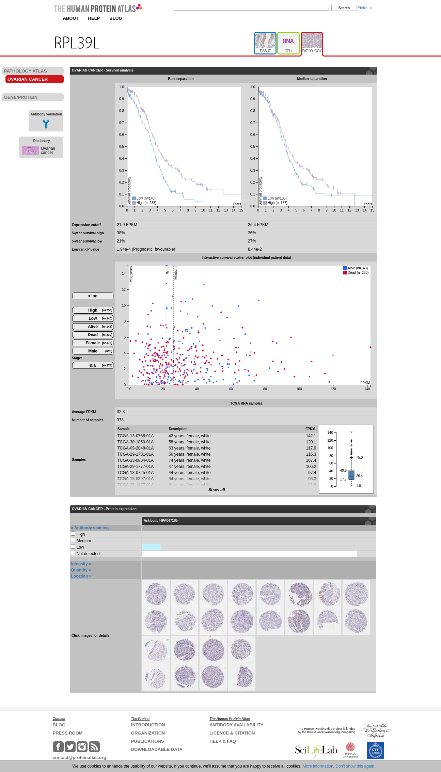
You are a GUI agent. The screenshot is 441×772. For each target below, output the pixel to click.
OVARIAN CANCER (27, 79)
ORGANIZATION (148, 733)
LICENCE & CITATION (232, 733)
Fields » (365, 7)
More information (318, 766)
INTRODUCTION (148, 724)
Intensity (79, 564)
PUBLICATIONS (147, 741)
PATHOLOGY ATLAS (25, 71)
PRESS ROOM (68, 733)
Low (100, 318)
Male (100, 351)
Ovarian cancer (48, 150)
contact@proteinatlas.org (79, 757)
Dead (100, 334)
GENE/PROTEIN (20, 97)
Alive (100, 326)
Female (99, 343)
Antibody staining (91, 527)
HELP (94, 18)
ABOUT (71, 18)
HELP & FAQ (222, 741)
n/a (101, 365)
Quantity (79, 570)
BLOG (115, 18)
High (100, 310)
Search (344, 8)
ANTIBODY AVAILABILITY (236, 724)
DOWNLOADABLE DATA (157, 749)
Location (79, 576)
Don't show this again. (355, 766)
